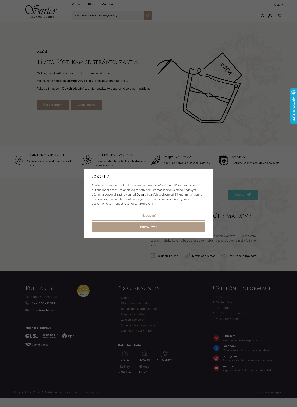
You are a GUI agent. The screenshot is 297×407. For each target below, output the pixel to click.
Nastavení (149, 215)
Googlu (141, 194)
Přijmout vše (148, 227)
